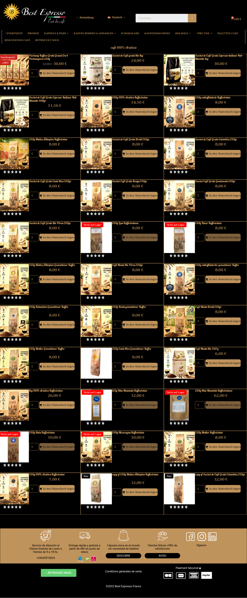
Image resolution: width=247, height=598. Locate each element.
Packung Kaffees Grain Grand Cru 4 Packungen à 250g (48, 57)
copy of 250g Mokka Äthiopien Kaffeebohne (135, 474)
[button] (58, 573)
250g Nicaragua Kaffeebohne (128, 432)
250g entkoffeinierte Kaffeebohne (212, 97)
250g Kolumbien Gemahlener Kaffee (48, 307)
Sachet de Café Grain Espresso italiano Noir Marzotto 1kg (218, 57)
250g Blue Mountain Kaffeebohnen (213, 390)
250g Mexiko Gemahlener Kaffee (46, 348)
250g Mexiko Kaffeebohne (209, 432)
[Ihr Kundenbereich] (85, 18)
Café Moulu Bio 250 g (206, 348)
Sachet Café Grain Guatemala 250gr (215, 181)
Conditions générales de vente (123, 571)
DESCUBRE (123, 555)
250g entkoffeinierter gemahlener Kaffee (217, 265)
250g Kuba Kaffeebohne (42, 432)
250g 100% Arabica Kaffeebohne (47, 474)
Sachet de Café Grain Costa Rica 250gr (50, 181)
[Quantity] (33, 73)
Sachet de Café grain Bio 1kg (127, 55)
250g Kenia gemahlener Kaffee (129, 307)
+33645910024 (45, 558)
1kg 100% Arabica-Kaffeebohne (46, 390)
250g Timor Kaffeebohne (208, 223)
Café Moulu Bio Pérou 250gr (127, 265)
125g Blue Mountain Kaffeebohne (129, 390)
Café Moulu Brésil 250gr (208, 307)
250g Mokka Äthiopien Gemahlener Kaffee (52, 265)
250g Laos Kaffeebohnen (125, 223)
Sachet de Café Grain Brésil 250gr (130, 139)
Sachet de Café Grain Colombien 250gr (216, 139)
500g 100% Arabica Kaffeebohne (130, 97)
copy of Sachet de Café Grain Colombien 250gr (220, 474)
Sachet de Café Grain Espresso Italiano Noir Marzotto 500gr (53, 99)
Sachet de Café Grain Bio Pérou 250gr (50, 223)
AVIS (161, 555)
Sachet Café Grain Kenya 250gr (129, 181)
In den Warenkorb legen (57, 73)
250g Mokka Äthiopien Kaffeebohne (48, 139)
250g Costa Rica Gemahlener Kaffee (131, 348)
